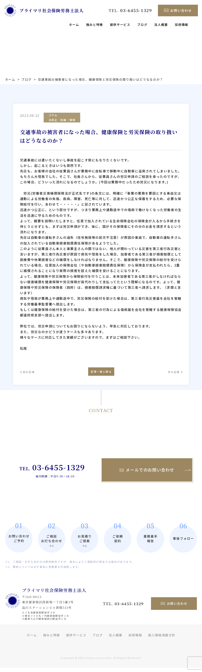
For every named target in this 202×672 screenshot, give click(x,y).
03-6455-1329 (58, 471)
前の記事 (31, 374)
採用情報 (181, 24)
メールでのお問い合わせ (147, 474)
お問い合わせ (178, 10)
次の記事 (171, 374)
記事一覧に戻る (100, 374)
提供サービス (120, 24)
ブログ (142, 24)
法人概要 (161, 24)
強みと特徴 (94, 24)
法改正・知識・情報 (62, 120)
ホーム (74, 24)
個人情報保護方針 (161, 639)
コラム (53, 115)
